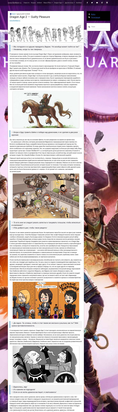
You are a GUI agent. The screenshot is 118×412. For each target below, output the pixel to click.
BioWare (79, 3)
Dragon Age (58, 3)
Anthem (39, 3)
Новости (26, 3)
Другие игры (69, 3)
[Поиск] (98, 26)
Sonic (12, 14)
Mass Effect (48, 3)
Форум (33, 3)
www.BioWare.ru (14, 3)
